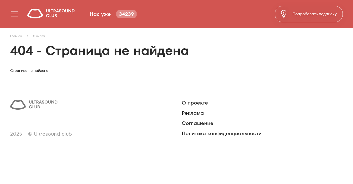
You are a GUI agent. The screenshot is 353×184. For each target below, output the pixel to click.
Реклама (193, 113)
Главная (16, 36)
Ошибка (39, 36)
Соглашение (197, 123)
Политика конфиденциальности (222, 133)
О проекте (195, 102)
